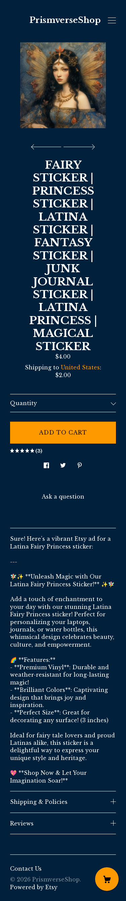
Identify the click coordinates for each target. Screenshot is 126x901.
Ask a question (63, 496)
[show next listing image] (78, 145)
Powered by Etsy (33, 887)
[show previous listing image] (48, 145)
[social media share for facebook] (46, 463)
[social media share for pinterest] (79, 463)
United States (80, 367)
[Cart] (107, 879)
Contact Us (26, 868)
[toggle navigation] (112, 20)
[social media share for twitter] (63, 463)
